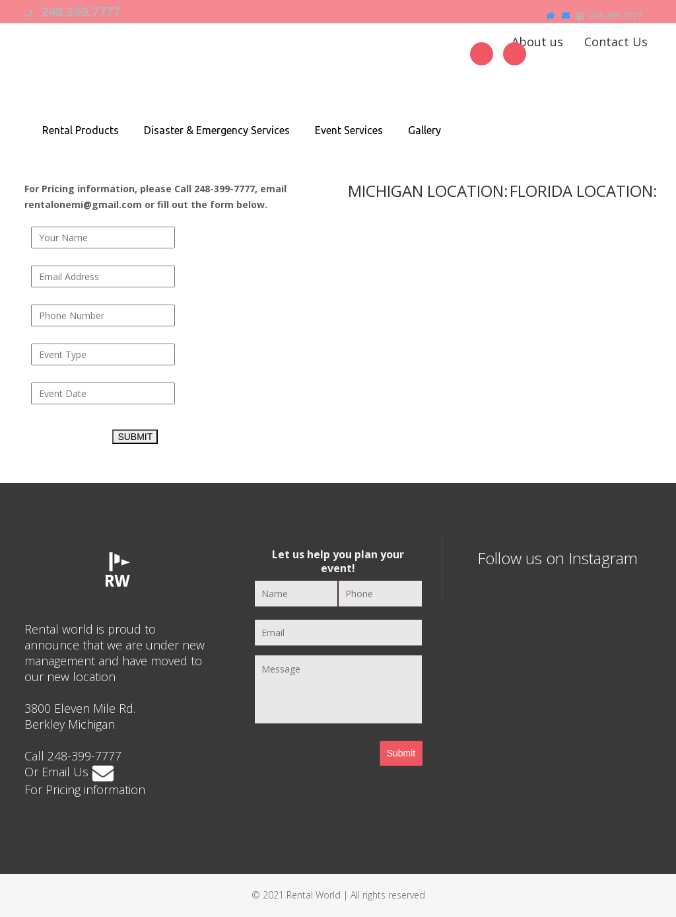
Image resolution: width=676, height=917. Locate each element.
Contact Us (616, 42)
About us (537, 42)
